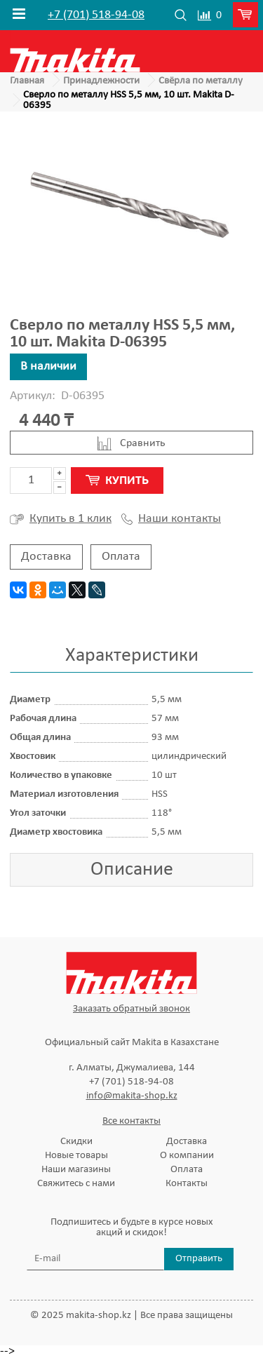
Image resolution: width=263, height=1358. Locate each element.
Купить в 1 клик (61, 519)
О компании (187, 1155)
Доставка (46, 556)
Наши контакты (171, 519)
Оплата (121, 556)
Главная (27, 81)
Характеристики (131, 656)
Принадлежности (101, 81)
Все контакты (131, 1121)
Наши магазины (76, 1169)
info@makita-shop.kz (131, 1096)
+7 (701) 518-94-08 (96, 15)
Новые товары (76, 1155)
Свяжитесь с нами (76, 1183)
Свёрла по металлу (201, 81)
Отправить (198, 1258)
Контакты (187, 1183)
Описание (131, 870)
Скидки (76, 1141)
